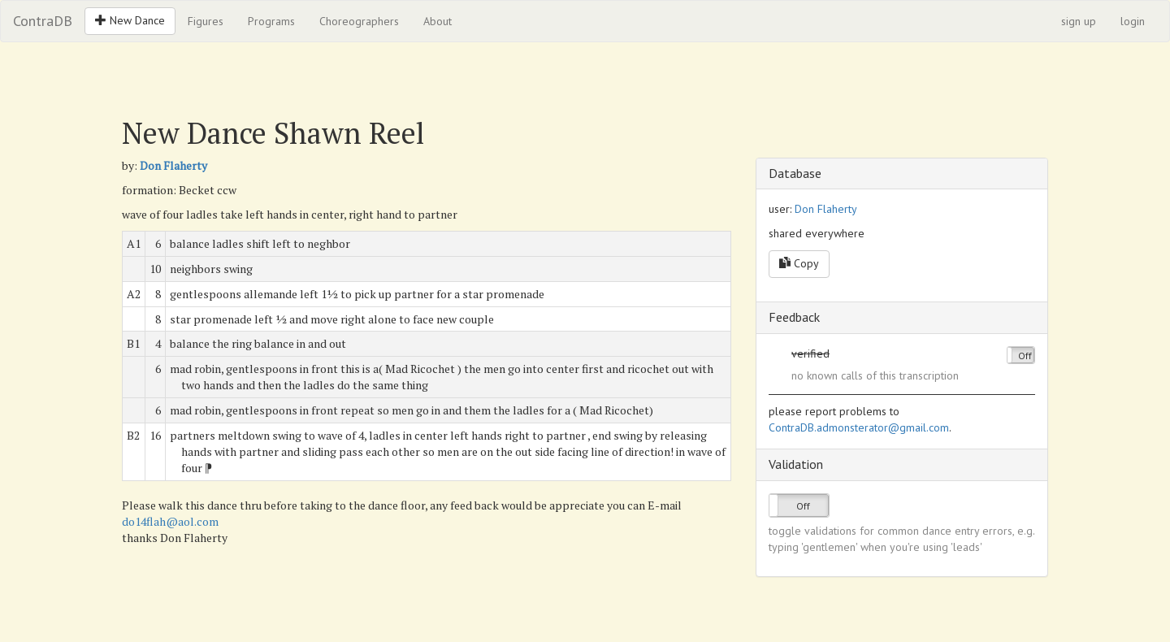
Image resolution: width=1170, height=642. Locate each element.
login (1132, 21)
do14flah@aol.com (170, 521)
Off (1025, 355)
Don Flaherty (173, 165)
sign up (1078, 21)
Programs (271, 21)
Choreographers (359, 21)
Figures (205, 21)
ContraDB (42, 20)
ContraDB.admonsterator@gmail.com (859, 427)
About (437, 21)
